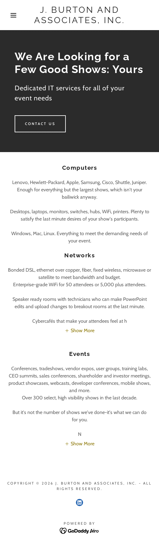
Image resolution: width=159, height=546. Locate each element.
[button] (11, 15)
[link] (79, 15)
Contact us (40, 123)
